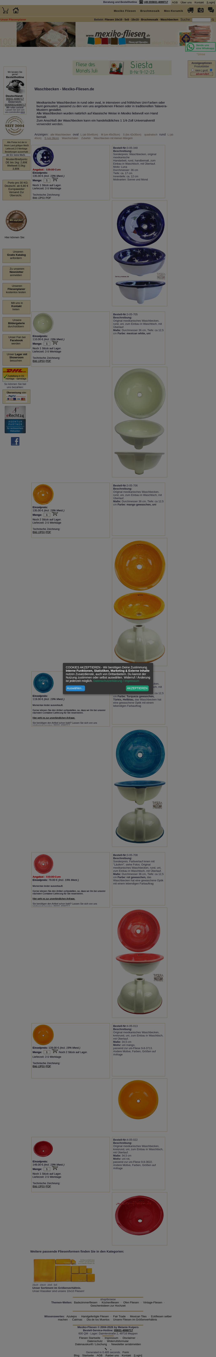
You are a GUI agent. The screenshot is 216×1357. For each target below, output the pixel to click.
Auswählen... (75, 688)
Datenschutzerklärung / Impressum (116, 681)
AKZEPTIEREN (137, 688)
